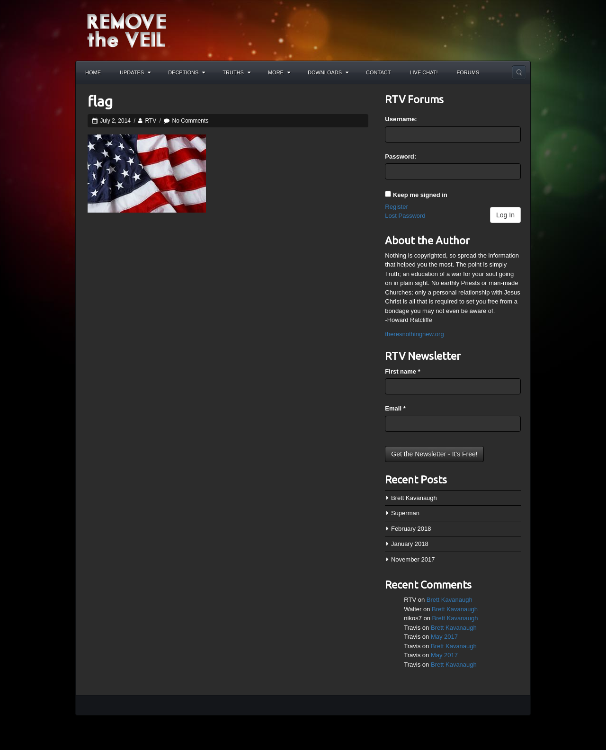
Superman (405, 513)
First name (402, 371)
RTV (150, 120)
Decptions (186, 72)
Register (396, 206)
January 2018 (409, 543)
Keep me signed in (420, 194)
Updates (135, 72)
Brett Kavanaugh (414, 497)
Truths (236, 72)
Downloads (328, 72)
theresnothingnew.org (414, 334)
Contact (378, 72)
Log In (505, 215)
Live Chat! (423, 72)
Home (93, 72)
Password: (400, 156)
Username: (401, 119)
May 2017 (444, 636)
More (279, 72)
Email (395, 408)
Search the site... (519, 72)
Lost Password (405, 215)
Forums (468, 72)
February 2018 (411, 528)
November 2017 (413, 559)
